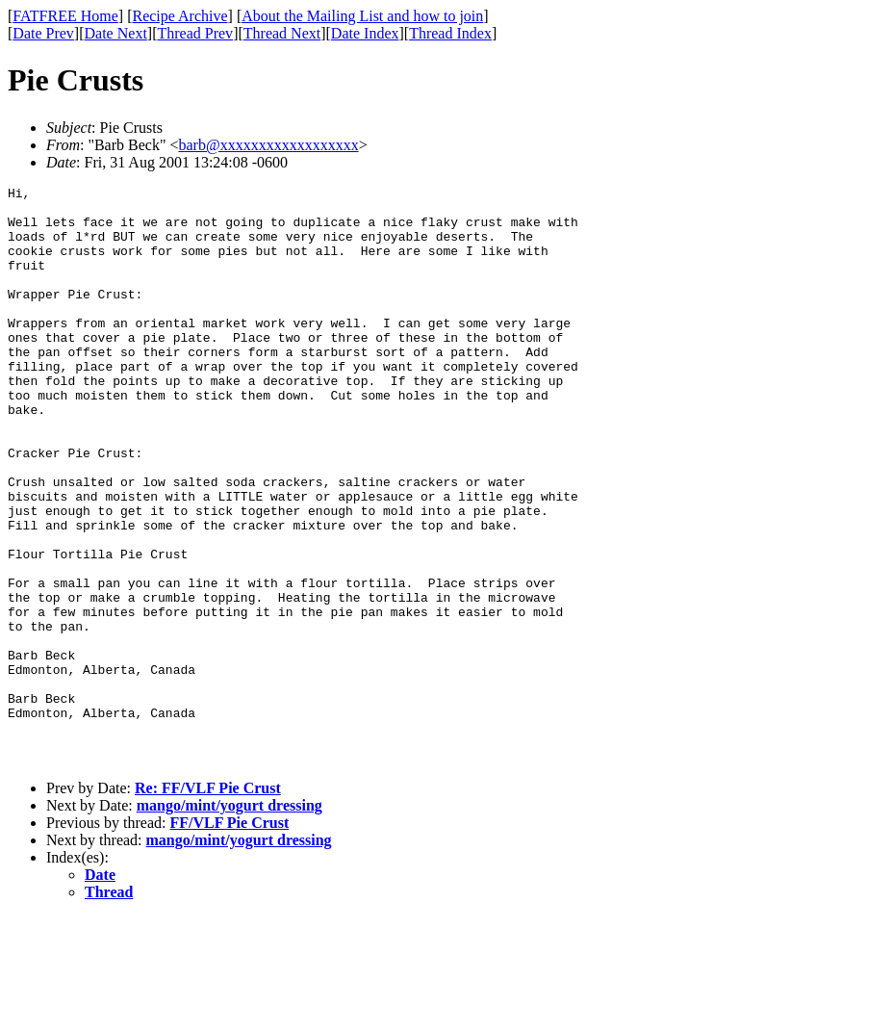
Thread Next (281, 33)
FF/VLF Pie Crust (229, 938)
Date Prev (43, 33)
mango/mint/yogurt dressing (229, 921)
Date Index (365, 33)
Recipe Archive (179, 16)
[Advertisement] (804, 299)
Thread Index (450, 33)
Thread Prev (195, 33)
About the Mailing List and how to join (362, 16)
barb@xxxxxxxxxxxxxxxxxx (268, 145)
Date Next (116, 33)
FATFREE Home (65, 16)
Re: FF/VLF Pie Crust (208, 903)
